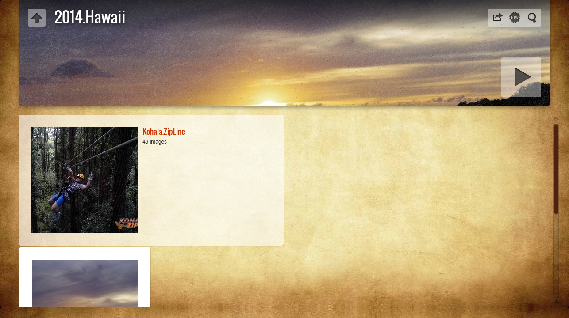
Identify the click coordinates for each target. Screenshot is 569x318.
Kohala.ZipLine (163, 131)
